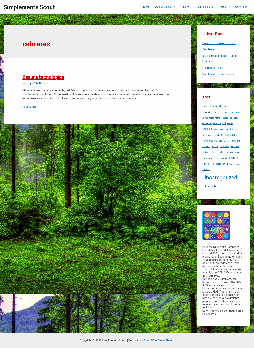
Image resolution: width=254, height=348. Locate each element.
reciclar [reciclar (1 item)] (205, 152)
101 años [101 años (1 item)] (206, 106)
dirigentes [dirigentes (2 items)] (227, 123)
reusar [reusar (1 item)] (238, 152)
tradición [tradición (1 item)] (206, 169)
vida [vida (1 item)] (214, 186)
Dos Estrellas (165, 6)
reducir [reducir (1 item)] (230, 152)
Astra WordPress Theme (159, 340)
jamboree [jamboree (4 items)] (231, 135)
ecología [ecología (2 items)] (207, 129)
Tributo (186, 6)
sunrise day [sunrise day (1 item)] (235, 164)
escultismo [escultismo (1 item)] (218, 129)
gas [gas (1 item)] (226, 129)
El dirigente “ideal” (213, 67)
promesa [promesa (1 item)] (235, 146)
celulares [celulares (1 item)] (234, 118)
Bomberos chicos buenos (218, 74)
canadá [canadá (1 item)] (225, 118)
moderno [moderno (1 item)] (206, 146)
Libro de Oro (205, 6)
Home (145, 6)
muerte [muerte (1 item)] (215, 146)
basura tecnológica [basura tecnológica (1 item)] (210, 112)
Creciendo (208, 49)
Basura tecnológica (43, 76)
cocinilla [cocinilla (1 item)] (217, 123)
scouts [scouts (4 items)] (233, 158)
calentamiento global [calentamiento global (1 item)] (230, 112)
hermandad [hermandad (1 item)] (207, 135)
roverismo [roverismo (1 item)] (213, 158)
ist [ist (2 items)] (222, 135)
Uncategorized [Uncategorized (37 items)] (219, 177)
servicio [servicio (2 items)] (206, 163)
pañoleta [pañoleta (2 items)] (224, 146)
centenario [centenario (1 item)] (207, 123)
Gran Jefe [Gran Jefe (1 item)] (234, 129)
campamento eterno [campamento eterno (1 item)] (211, 118)
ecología (27, 83)
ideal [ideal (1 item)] (216, 135)
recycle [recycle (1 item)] (214, 152)
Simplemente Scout (29, 7)
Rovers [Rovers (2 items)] (223, 158)
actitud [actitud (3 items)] (216, 106)
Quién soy (241, 6)
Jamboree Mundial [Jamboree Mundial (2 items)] (212, 140)
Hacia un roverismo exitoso (219, 43)
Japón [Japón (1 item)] (227, 141)
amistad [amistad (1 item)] (226, 106)
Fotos (224, 6)
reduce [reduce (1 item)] (222, 152)
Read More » (30, 106)
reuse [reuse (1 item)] (205, 158)
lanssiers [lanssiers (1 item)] (235, 141)
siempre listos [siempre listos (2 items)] (220, 163)
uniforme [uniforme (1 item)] (206, 186)
